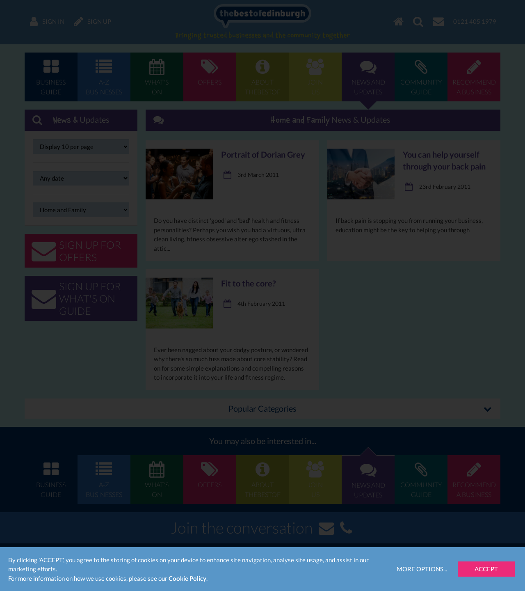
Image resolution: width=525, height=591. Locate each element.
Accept (486, 569)
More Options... (422, 569)
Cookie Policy (187, 578)
